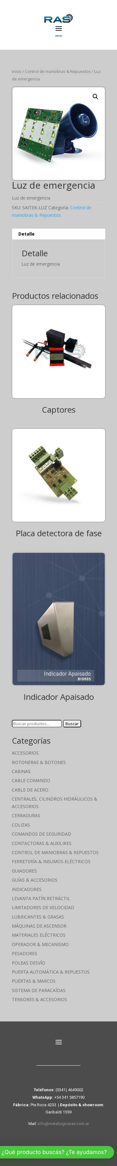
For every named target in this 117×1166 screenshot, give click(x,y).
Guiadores (24, 871)
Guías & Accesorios (34, 880)
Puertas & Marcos (34, 981)
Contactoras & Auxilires (41, 843)
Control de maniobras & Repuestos (58, 71)
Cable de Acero (30, 790)
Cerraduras (26, 815)
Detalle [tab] (26, 234)
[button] (95, 96)
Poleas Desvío (28, 963)
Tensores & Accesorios (39, 999)
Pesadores (24, 953)
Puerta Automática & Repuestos (51, 972)
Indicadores (26, 889)
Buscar (72, 723)
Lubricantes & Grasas (38, 917)
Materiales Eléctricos (39, 935)
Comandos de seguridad (41, 834)
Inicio (17, 71)
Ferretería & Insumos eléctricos (51, 861)
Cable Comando (31, 780)
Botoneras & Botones (39, 762)
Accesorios (25, 753)
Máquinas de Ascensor (39, 926)
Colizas (21, 825)
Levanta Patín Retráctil (41, 898)
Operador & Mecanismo (40, 944)
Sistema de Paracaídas (39, 990)
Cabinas (21, 771)
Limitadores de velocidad (43, 907)
